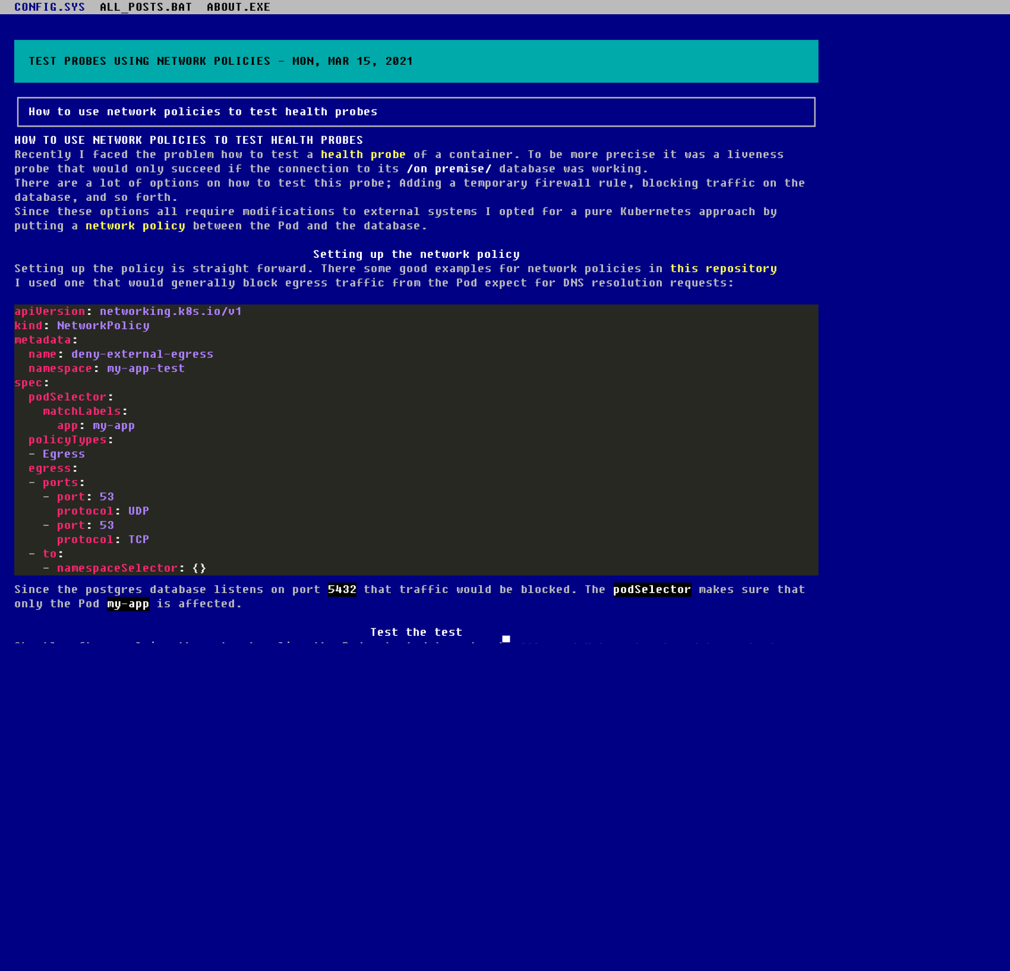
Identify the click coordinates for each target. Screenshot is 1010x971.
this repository (723, 268)
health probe (363, 154)
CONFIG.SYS (50, 7)
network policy (135, 226)
